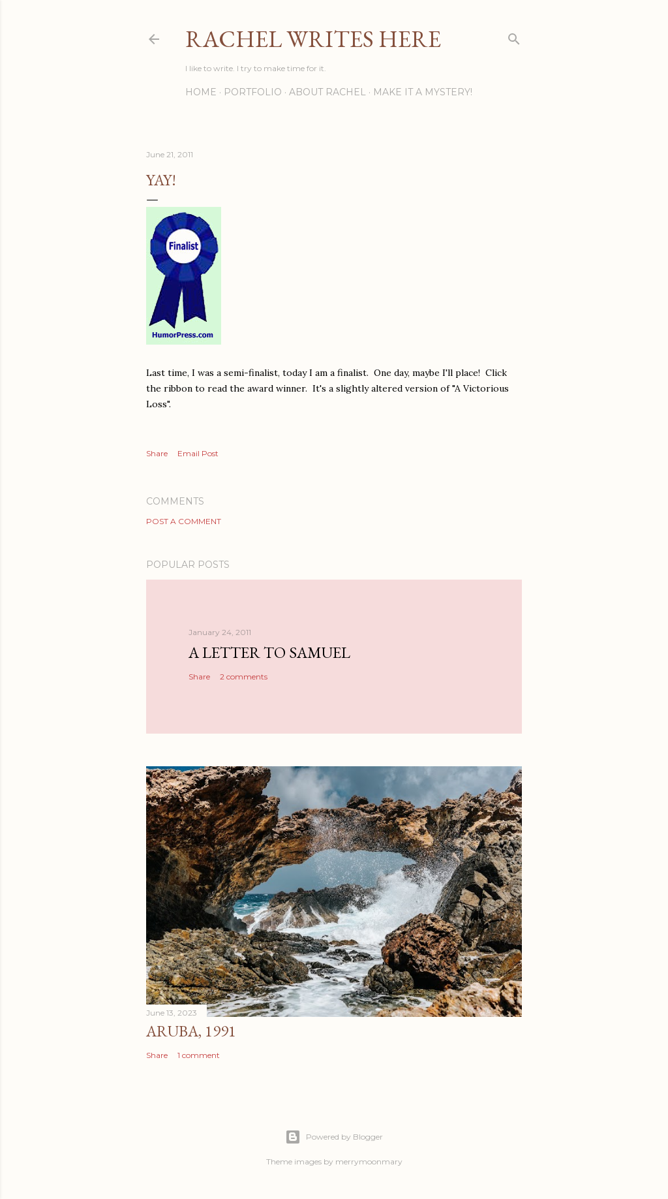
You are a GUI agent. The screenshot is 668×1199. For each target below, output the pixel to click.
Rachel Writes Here (313, 38)
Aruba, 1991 (191, 1031)
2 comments (243, 676)
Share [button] (157, 453)
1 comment (198, 1055)
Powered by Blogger (334, 1137)
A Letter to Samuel (269, 652)
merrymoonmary (368, 1161)
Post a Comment (183, 521)
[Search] (514, 36)
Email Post (198, 453)
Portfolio (253, 92)
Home (201, 92)
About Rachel (327, 92)
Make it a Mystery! (422, 92)
